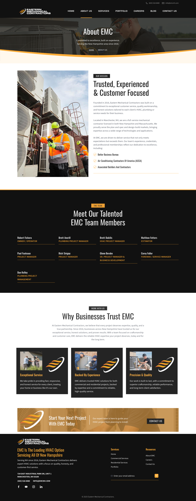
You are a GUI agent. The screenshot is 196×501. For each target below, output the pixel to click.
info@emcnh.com (172, 3)
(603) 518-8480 (154, 3)
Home (91, 50)
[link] (35, 11)
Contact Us (155, 424)
